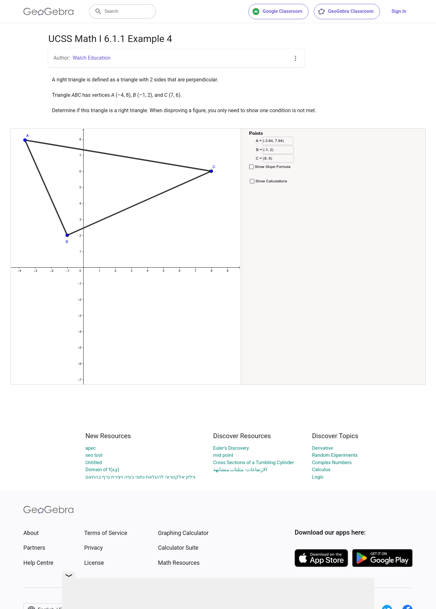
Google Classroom (277, 11)
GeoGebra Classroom (346, 11)
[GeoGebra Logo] (48, 11)
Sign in (399, 11)
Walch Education (92, 58)
